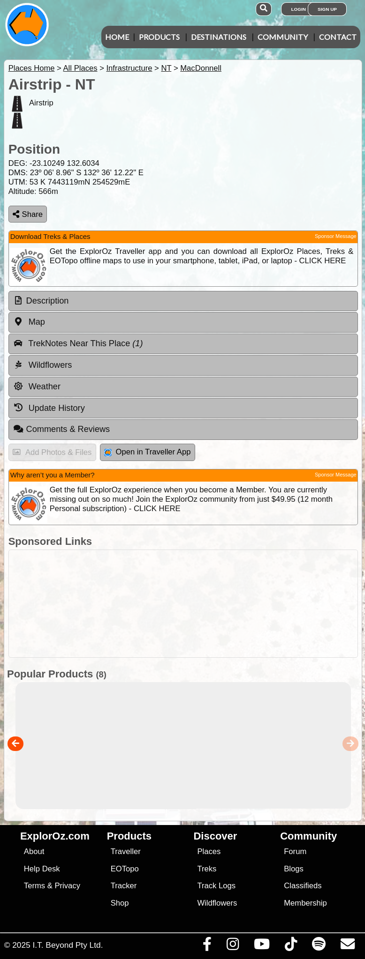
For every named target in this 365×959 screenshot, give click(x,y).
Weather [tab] (37, 386)
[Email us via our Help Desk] (347, 946)
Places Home (31, 68)
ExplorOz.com (55, 836)
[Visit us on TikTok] (290, 946)
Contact (338, 36)
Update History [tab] (49, 407)
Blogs (294, 868)
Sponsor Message (336, 236)
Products (159, 36)
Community (283, 36)
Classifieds (302, 885)
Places (209, 851)
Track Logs (216, 885)
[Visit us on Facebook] (207, 946)
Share (28, 214)
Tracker (124, 885)
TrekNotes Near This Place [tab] (78, 343)
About (34, 851)
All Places (80, 68)
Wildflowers (217, 903)
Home (117, 36)
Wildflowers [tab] (42, 365)
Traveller (126, 851)
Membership (305, 903)
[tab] (183, 301)
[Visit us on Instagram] (232, 946)
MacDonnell (200, 68)
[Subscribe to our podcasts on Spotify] (318, 946)
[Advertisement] (181, 603)
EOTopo (125, 868)
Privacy (67, 885)
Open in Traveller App (147, 451)
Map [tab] (29, 322)
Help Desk (42, 868)
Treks (206, 868)
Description (47, 300)
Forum (295, 851)
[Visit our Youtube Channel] (261, 946)
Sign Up (327, 9)
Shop (120, 903)
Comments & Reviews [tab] (61, 429)
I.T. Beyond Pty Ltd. (67, 945)
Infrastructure (129, 68)
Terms (34, 885)
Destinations (218, 36)
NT (166, 68)
